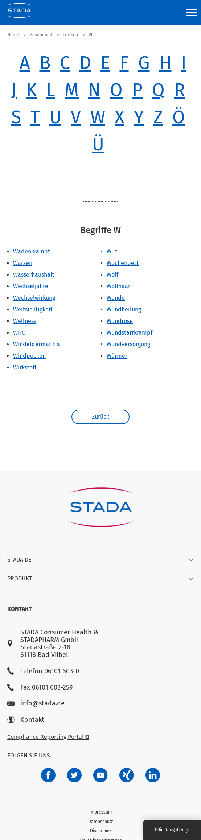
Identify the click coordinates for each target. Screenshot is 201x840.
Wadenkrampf (31, 251)
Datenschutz (100, 821)
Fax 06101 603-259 (40, 687)
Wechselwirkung (34, 297)
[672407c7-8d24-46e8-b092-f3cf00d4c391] (48, 775)
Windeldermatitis (36, 344)
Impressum (100, 812)
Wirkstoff (24, 367)
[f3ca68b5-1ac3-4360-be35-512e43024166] (100, 775)
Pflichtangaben (172, 829)
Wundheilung (124, 309)
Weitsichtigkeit (33, 309)
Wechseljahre (30, 286)
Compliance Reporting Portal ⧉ (48, 736)
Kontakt (25, 720)
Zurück (100, 416)
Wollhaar (118, 286)
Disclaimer (100, 830)
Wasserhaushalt (33, 274)
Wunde (116, 297)
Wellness (24, 321)
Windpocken (29, 355)
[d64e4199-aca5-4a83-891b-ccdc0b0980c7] (152, 775)
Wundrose (120, 321)
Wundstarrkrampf (129, 332)
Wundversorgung (128, 344)
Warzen (22, 263)
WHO (19, 332)
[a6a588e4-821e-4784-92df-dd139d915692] (74, 775)
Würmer (117, 355)
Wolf (112, 274)
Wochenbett (123, 263)
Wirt (112, 251)
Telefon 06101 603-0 (43, 671)
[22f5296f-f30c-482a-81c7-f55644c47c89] (126, 775)
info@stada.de (36, 703)
